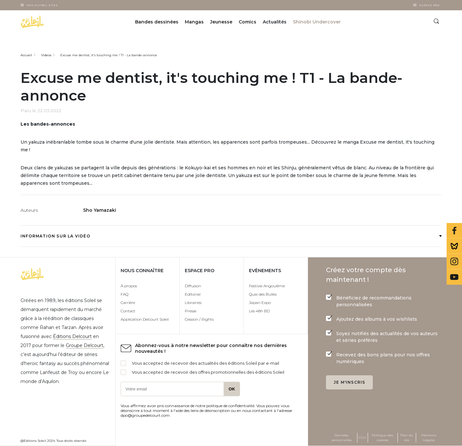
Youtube (454, 277)
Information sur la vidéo (231, 236)
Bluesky (454, 246)
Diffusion (193, 285)
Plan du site (406, 437)
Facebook (454, 230)
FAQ (124, 294)
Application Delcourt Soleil (145, 319)
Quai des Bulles (263, 294)
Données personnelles (341, 437)
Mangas (194, 22)
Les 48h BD (259, 310)
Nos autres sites (42, 5)
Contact (128, 310)
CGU (362, 437)
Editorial (193, 294)
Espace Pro (429, 5)
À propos (129, 285)
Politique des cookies (382, 437)
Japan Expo (260, 302)
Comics (247, 22)
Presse (190, 310)
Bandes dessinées (156, 22)
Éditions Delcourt (72, 336)
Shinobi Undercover (317, 22)
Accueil (26, 55)
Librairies (193, 302)
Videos (46, 55)
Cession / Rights (199, 319)
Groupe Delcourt (84, 345)
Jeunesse (221, 22)
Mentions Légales (428, 437)
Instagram (454, 261)
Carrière (128, 302)
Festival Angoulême (267, 285)
